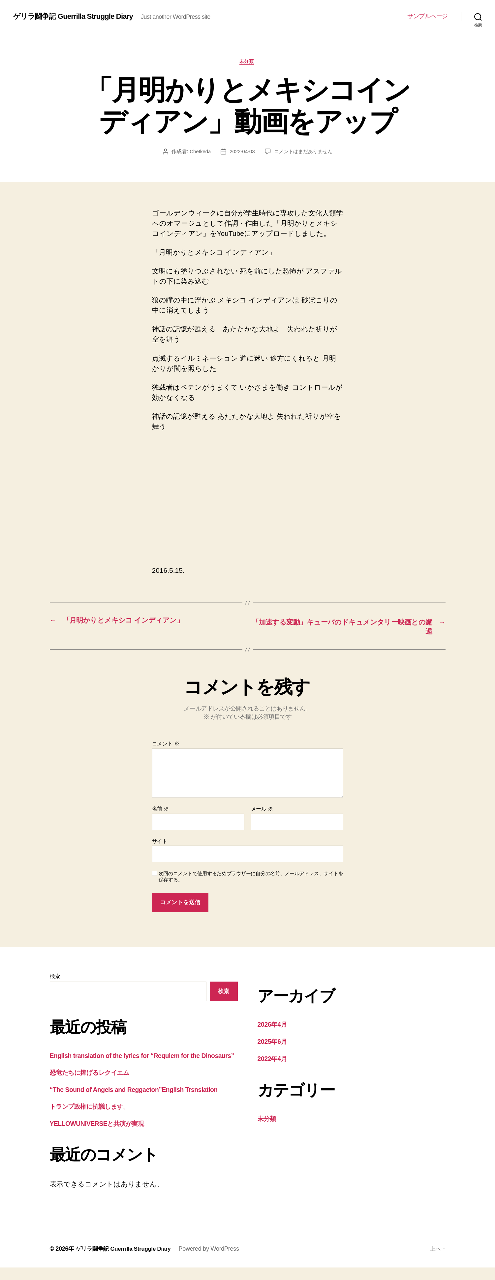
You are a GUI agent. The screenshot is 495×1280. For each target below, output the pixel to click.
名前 (160, 811)
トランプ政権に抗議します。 (95, 1119)
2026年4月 (274, 1026)
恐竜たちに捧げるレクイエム (95, 1085)
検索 (55, 978)
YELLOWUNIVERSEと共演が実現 (102, 1135)
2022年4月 (274, 1060)
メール (262, 811)
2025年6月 (274, 1043)
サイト (160, 843)
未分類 (247, 62)
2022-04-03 (241, 152)
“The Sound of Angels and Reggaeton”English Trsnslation (141, 1101)
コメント (165, 745)
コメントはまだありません (304, 152)
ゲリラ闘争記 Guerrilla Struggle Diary (77, 16)
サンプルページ (427, 16)
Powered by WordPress (215, 1261)
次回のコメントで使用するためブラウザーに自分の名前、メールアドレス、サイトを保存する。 (251, 878)
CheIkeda (198, 152)
